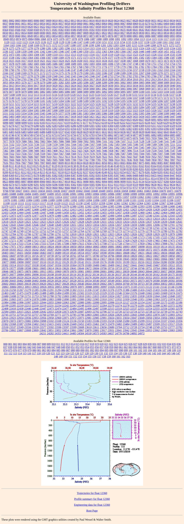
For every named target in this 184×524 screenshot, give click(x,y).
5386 (104, 113)
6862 (110, 135)
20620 (42, 283)
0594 (104, 29)
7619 (92, 156)
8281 (147, 172)
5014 (17, 85)
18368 (141, 249)
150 (65, 356)
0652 (17, 32)
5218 (55, 104)
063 (130, 347)
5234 (147, 104)
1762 (42, 67)
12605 (88, 218)
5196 (129, 101)
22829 (118, 314)
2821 (117, 79)
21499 (65, 293)
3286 (86, 82)
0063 (98, 23)
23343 (171, 321)
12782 (179, 231)
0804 (67, 32)
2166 (5, 73)
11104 (155, 200)
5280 (117, 107)
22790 (80, 314)
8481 (73, 178)
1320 (117, 48)
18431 (20, 252)
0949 (6, 39)
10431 (26, 190)
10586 (65, 194)
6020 (98, 119)
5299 (178, 107)
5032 (123, 85)
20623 (50, 283)
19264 (156, 262)
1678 (11, 63)
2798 (42, 79)
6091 (154, 119)
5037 (154, 85)
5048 (30, 88)
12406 (20, 209)
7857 (160, 159)
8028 (86, 163)
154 (85, 356)
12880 (179, 234)
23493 (141, 324)
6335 (5, 129)
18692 (5, 256)
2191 (135, 73)
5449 (5, 119)
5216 (42, 104)
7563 (48, 153)
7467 (117, 150)
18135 (171, 246)
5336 (30, 113)
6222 (123, 122)
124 (67, 353)
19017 (103, 259)
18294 (58, 249)
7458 (110, 150)
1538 (11, 57)
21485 (35, 293)
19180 (110, 262)
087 (68, 350)
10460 (132, 190)
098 (121, 350)
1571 (73, 57)
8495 (110, 178)
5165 (123, 98)
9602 (147, 184)
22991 (103, 317)
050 (68, 347)
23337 (163, 321)
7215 (17, 147)
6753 (55, 135)
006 (34, 344)
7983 (36, 163)
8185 (73, 169)
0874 (98, 36)
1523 (135, 54)
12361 (116, 203)
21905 (95, 299)
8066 (129, 163)
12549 (5, 218)
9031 (79, 181)
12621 (27, 221)
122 (58, 353)
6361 (104, 129)
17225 (163, 237)
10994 (163, 194)
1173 (60, 45)
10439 (71, 190)
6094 (172, 119)
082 (44, 350)
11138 (79, 203)
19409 (110, 265)
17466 (163, 240)
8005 (48, 163)
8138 (73, 166)
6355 (67, 129)
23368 (12, 324)
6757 (79, 135)
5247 (48, 107)
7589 (129, 153)
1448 (147, 51)
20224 (27, 277)
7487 (123, 150)
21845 (163, 296)
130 (96, 353)
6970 (117, 138)
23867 (80, 330)
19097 (27, 262)
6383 (135, 129)
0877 (117, 36)
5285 (147, 107)
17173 (141, 237)
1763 (48, 67)
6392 (147, 129)
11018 (73, 197)
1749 (141, 63)
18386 (163, 249)
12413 (73, 209)
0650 (5, 32)
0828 (129, 32)
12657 (118, 225)
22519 (118, 308)
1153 (116, 42)
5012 (5, 85)
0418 (17, 26)
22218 (35, 305)
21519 (88, 293)
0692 (55, 32)
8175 (24, 169)
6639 (141, 132)
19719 (118, 268)
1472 (5, 54)
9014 (55, 181)
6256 (178, 122)
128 (87, 353)
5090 (92, 91)
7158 (48, 144)
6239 (172, 122)
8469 (36, 178)
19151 (88, 262)
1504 (36, 54)
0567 (24, 29)
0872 (86, 36)
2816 (86, 79)
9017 (61, 181)
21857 (179, 296)
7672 (30, 159)
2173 (48, 73)
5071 (154, 88)
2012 (42, 70)
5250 (67, 107)
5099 (135, 91)
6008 (61, 119)
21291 (50, 290)
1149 (92, 42)
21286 (42, 290)
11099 (118, 200)
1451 (166, 51)
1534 (166, 54)
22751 (12, 314)
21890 (65, 299)
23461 (95, 324)
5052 (55, 88)
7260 (104, 147)
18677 (179, 252)
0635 (123, 29)
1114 (148, 39)
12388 (126, 206)
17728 (118, 243)
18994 (80, 259)
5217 (48, 104)
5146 (48, 98)
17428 (126, 240)
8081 (147, 163)
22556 (163, 308)
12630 (95, 221)
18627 (133, 252)
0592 (92, 29)
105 (155, 350)
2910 (135, 79)
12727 (95, 228)
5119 (66, 94)
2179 (79, 73)
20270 (73, 277)
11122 (64, 203)
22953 (35, 317)
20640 (80, 283)
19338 (35, 265)
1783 (147, 67)
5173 (172, 98)
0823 (110, 32)
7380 (178, 147)
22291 (141, 305)
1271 (165, 45)
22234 (58, 305)
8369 (11, 175)
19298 (178, 262)
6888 (5, 138)
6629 (86, 132)
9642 (5, 187)
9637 (178, 184)
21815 (95, 296)
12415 (80, 209)
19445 (148, 265)
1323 (135, 48)
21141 (156, 286)
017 (87, 344)
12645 (27, 225)
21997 (27, 302)
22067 (73, 302)
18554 (80, 252)
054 (87, 347)
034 (169, 344)
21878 (35, 299)
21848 (171, 296)
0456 (86, 26)
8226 (73, 172)
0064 (104, 23)
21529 (103, 293)
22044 (42, 302)
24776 (118, 333)
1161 (165, 42)
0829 (135, 32)
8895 (17, 181)
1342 (42, 51)
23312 (148, 321)
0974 (18, 39)
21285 (35, 290)
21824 (110, 296)
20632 (73, 283)
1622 (48, 60)
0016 (92, 20)
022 (111, 344)
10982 (80, 194)
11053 (103, 197)
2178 (73, 73)
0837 (5, 36)
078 (25, 350)
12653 (88, 225)
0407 (5, 26)
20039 (126, 271)
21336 (88, 290)
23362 (5, 324)
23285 (133, 321)
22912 (179, 314)
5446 (166, 116)
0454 (73, 26)
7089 (73, 141)
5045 (11, 88)
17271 (12, 240)
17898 (163, 243)
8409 (141, 175)
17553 (42, 243)
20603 (12, 283)
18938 (65, 259)
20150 (148, 274)
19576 (5, 268)
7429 (92, 150)
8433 (147, 175)
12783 (5, 234)
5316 (92, 110)
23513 (163, 324)
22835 (126, 314)
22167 (148, 302)
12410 (50, 209)
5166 (129, 98)
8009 (61, 163)
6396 (166, 129)
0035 (178, 20)
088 (73, 350)
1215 (134, 45)
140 (144, 353)
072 (174, 347)
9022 (73, 181)
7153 (17, 144)
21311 (80, 290)
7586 (117, 153)
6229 (166, 122)
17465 (156, 240)
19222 (148, 262)
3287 (92, 82)
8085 (160, 163)
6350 (42, 129)
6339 (30, 129)
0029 (141, 20)
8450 (178, 175)
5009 (166, 82)
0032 (160, 20)
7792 (104, 159)
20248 (58, 277)
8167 (172, 166)
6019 (92, 119)
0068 (129, 23)
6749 (30, 135)
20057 (163, 271)
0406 (178, 23)
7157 (42, 144)
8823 (5, 181)
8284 (154, 172)
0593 (98, 29)
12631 (103, 221)
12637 (148, 221)
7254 (86, 147)
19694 (95, 268)
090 (82, 350)
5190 (92, 101)
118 (39, 353)
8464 (24, 178)
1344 (48, 51)
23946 (141, 330)
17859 (141, 243)
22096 (110, 302)
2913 (154, 79)
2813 (67, 79)
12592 (65, 218)
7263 (123, 147)
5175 (5, 101)
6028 (147, 119)
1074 (49, 39)
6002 (48, 119)
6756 (73, 135)
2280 (42, 76)
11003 (28, 197)
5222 (73, 104)
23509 (156, 324)
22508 (103, 308)
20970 (73, 286)
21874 (27, 299)
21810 (80, 296)
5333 (17, 113)
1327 (154, 48)
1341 (36, 51)
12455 (103, 212)
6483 (24, 132)
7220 (36, 147)
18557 (88, 252)
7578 (98, 153)
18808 (118, 256)
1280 (42, 48)
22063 (65, 302)
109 (174, 350)
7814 (117, 159)
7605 (24, 156)
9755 (129, 187)
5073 (166, 88)
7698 (61, 159)
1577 (110, 57)
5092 (104, 91)
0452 (61, 26)
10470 (162, 190)
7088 (67, 141)
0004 (24, 20)
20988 (88, 286)
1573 (86, 57)
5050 (42, 88)
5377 (61, 113)
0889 (166, 36)
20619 (35, 283)
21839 (148, 296)
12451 (73, 212)
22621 (27, 311)
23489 (133, 324)
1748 (135, 63)
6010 (67, 119)
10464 (154, 190)
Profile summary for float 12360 (92, 498)
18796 (110, 256)
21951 (141, 299)
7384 (11, 150)
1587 (172, 57)
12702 (179, 225)
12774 (126, 231)
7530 (147, 150)
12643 (12, 225)
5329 (172, 110)
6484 (30, 132)
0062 (92, 23)
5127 (116, 94)
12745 (179, 228)
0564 (5, 29)
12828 (148, 234)
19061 (141, 259)
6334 (178, 125)
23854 (65, 330)
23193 (103, 321)
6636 (123, 132)
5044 (5, 88)
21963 (156, 299)
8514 (154, 178)
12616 (171, 218)
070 (164, 347)
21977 (179, 299)
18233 (27, 249)
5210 (5, 104)
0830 (141, 32)
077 (20, 350)
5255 (92, 107)
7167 (92, 144)
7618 (86, 156)
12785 (20, 234)
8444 (166, 175)
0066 (117, 23)
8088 (172, 163)
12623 (42, 221)
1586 (166, 57)
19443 (141, 265)
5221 (67, 104)
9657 (42, 187)
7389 (17, 150)
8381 (48, 175)
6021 (104, 119)
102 (140, 350)
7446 (104, 150)
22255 (88, 305)
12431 (179, 209)
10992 (156, 194)
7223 (55, 147)
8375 (30, 175)
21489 (50, 293)
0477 (110, 26)
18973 (73, 259)
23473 (103, 324)
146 (173, 353)
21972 (163, 299)
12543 (171, 215)
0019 (104, 20)
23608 (80, 327)
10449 (102, 190)
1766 (67, 67)
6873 (123, 135)
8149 (116, 166)
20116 (73, 274)
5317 (98, 110)
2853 (123, 79)
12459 (133, 212)
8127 (48, 166)
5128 (122, 94)
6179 (92, 122)
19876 (27, 271)
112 (10, 353)
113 (15, 353)
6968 (110, 138)
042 (29, 347)
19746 (141, 268)
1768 (79, 67)
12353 (94, 203)
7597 (160, 153)
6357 (79, 129)
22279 (133, 305)
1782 (141, 67)
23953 (148, 330)
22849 (141, 314)
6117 (61, 122)
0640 (129, 29)
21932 (118, 299)
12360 (109, 203)
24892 (133, 333)
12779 (156, 231)
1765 (61, 67)
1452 (172, 51)
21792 (58, 296)
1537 (5, 57)
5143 (30, 98)
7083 (42, 141)
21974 (171, 299)
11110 (13, 203)
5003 (129, 82)
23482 (118, 324)
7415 (67, 150)
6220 (116, 122)
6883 (160, 135)
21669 (163, 293)
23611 (95, 327)
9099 (123, 181)
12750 (27, 231)
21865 (12, 299)
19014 (95, 259)
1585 (160, 57)
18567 (95, 252)
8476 (55, 178)
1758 (17, 67)
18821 (141, 256)
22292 (148, 305)
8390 (79, 175)
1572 (79, 57)
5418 (73, 116)
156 (94, 356)
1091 (117, 39)
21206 (178, 286)
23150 (80, 321)
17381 (88, 240)
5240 (5, 107)
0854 (55, 36)
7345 (141, 147)
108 (169, 350)
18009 (27, 246)
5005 (141, 82)
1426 (135, 51)
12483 (80, 215)
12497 (133, 215)
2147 (73, 70)
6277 (17, 125)
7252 (73, 147)
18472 (50, 252)
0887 (154, 36)
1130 (67, 42)
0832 (154, 32)
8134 (67, 166)
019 (97, 344)
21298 (65, 290)
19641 (73, 268)
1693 (92, 63)
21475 (20, 293)
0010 (55, 20)
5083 (48, 91)
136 (125, 353)
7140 (160, 141)
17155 (126, 237)
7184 (123, 144)
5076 (5, 91)
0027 (129, 20)
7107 (123, 141)
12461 (148, 212)
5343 (36, 113)
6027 (141, 119)
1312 (73, 48)
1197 (79, 45)
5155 (61, 98)
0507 (141, 26)
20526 (58, 280)
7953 (11, 163)
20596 (179, 280)
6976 (135, 138)
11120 (57, 203)
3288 (98, 82)
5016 (30, 85)
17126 (103, 237)
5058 (86, 88)
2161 (154, 70)
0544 (172, 26)
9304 (86, 184)
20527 (65, 280)
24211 (43, 333)
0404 (166, 23)
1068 (43, 39)
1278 (30, 48)
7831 (123, 159)
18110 (156, 246)
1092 (123, 39)
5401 (178, 113)
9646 (17, 187)
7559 (42, 153)
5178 (24, 101)
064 (135, 347)
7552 (11, 153)
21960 (148, 299)
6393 (154, 129)
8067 (135, 163)
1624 (61, 60)
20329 (118, 277)
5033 (129, 85)
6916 (36, 138)
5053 (61, 88)
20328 (110, 277)
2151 (98, 70)
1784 (154, 67)
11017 (66, 197)
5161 (98, 98)
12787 (35, 234)
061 (121, 347)
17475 (171, 240)
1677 (5, 63)
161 (118, 356)
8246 (98, 172)
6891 (17, 138)
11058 (133, 197)
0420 (30, 26)
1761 (36, 67)
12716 (50, 228)
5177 (17, 101)
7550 (5, 153)
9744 (98, 187)
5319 (110, 110)
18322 (103, 249)
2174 (55, 73)
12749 (20, 231)
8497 (117, 178)
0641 (135, 29)
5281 (123, 107)
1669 (141, 60)
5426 (123, 116)
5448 (178, 116)
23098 (42, 321)
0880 (129, 36)
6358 (86, 129)
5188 (79, 101)
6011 (73, 119)
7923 (178, 159)
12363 (132, 203)
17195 (156, 237)
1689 (73, 63)
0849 (30, 36)
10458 (124, 190)
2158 (141, 70)
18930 (58, 259)
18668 (171, 252)
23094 (35, 321)
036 (179, 344)
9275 (17, 184)
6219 (110, 122)
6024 (123, 119)
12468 (171, 212)
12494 (118, 215)
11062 (140, 197)
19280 (163, 262)
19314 (12, 265)
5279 (110, 107)
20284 (95, 277)
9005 (48, 181)
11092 (73, 200)
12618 (5, 221)
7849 (147, 159)
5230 (123, 104)
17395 (103, 240)
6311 (153, 125)
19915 (42, 271)
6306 (123, 125)
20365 (171, 277)
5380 (73, 113)
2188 (117, 73)
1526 (154, 54)
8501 (135, 178)
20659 (95, 283)
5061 (98, 88)
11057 (125, 197)
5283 (135, 107)
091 (87, 350)
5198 (141, 101)
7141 (166, 141)
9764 (172, 187)
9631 (160, 184)
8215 (42, 172)
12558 (35, 218)
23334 (156, 321)
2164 (172, 70)
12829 (156, 234)
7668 (17, 159)
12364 (139, 203)
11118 (50, 203)
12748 (12, 231)
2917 (178, 79)
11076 (6, 200)
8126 (42, 166)
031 (155, 344)
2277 (24, 76)
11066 (163, 197)
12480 (58, 215)
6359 (92, 129)
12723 (73, 228)
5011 (178, 82)
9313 (117, 184)
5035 (141, 85)
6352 (48, 129)
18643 (148, 252)
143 (159, 353)
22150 (133, 302)
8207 (172, 169)
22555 (156, 308)
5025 (79, 85)
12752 (42, 231)
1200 (97, 45)
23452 (80, 324)
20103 (43, 274)
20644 (88, 283)
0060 (79, 23)
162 (123, 356)
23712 (126, 327)
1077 (68, 39)
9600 (141, 184)
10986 (110, 194)
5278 (104, 107)
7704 (79, 159)
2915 (166, 79)
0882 (141, 36)
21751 (27, 296)
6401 (5, 132)
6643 (166, 132)
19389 (88, 265)
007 (39, 344)
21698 (12, 296)
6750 (36, 135)
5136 (166, 94)
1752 (160, 63)
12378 (58, 206)
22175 (163, 302)
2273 (178, 73)
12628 (80, 221)
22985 (95, 317)
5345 (42, 113)
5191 (98, 101)
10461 (139, 190)
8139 (79, 166)
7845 (141, 159)
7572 (79, 153)
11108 (6, 203)
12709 (20, 228)
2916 (172, 79)
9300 (61, 184)
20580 (156, 280)
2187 (110, 73)
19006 (88, 259)
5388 (110, 113)
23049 (141, 317)
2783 (135, 76)
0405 (172, 23)
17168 (133, 237)
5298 (172, 107)
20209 (12, 277)
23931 (110, 330)
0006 (36, 20)
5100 (141, 91)
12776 (141, 231)
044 (39, 347)
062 (126, 347)
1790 (11, 70)
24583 (103, 333)
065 (140, 347)
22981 (88, 317)
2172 (42, 73)
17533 (20, 243)
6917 (42, 138)
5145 (42, 98)
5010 (172, 82)
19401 (103, 265)
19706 (103, 268)
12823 (110, 234)
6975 (129, 138)
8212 (24, 172)
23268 (118, 321)
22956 (42, 317)
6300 (86, 125)
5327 (160, 110)
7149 (172, 141)
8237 (86, 172)
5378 (67, 113)
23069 (179, 317)
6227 (153, 122)
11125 (72, 203)
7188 (147, 144)
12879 (171, 234)
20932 (50, 286)
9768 (12, 190)
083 (49, 350)
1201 (103, 45)
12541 (156, 215)
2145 (61, 70)
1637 (117, 60)
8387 (73, 175)
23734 (141, 327)
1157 (140, 42)
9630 (154, 184)
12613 (148, 218)
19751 (148, 268)
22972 (73, 317)
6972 (123, 138)
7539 (154, 150)
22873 (163, 314)
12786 (27, 234)
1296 (67, 48)
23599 (73, 327)
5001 (117, 82)
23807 (20, 330)
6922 (73, 138)
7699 (67, 159)
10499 (50, 194)
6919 (55, 138)
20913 (28, 286)
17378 (80, 240)
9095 (110, 181)
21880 (42, 299)
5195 (123, 101)
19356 (58, 265)
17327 (42, 240)
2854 (129, 79)
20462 (20, 280)
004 (25, 344)
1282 (55, 48)
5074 (172, 88)
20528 (73, 280)
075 (10, 350)
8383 (61, 175)
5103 (160, 91)
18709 (20, 256)
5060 (92, 88)
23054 (156, 317)
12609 (118, 218)
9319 (135, 184)
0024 (117, 20)
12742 (163, 228)
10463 (147, 190)
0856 (67, 36)
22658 (58, 311)
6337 (17, 129)
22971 (65, 317)
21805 (73, 296)
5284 (141, 107)
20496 (42, 280)
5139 (5, 98)
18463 (42, 252)
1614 (5, 60)
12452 (80, 212)
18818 (126, 256)
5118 (60, 94)
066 (145, 347)
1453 (178, 51)
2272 (172, 73)
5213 (24, 104)
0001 (5, 20)
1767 (73, 67)
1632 (92, 60)
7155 (30, 144)
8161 (135, 166)
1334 (172, 48)
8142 (85, 166)
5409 (17, 116)
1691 (79, 63)
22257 (95, 305)
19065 (156, 259)
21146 (171, 286)
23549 (20, 327)
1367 (129, 51)
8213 (30, 172)
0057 (61, 23)
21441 (171, 290)
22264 (103, 305)
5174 (178, 98)
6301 (92, 125)
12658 (126, 225)
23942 (126, 330)
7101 (104, 141)
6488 (48, 132)
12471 (179, 212)
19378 (80, 265)
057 (102, 347)
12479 (50, 215)
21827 (118, 296)
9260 (166, 181)
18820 (133, 256)
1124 (31, 42)
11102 (140, 200)
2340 (55, 76)
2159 (147, 70)
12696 (156, 225)
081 (39, 350)
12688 (141, 225)
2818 (98, 79)
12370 (5, 206)
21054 (118, 286)
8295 (160, 172)
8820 (178, 178)
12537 (141, 215)
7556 (24, 153)
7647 (135, 156)
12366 (154, 203)
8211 (17, 172)
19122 (58, 262)
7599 (172, 153)
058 (106, 347)
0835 (172, 32)
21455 (179, 290)
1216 (141, 45)
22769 (50, 314)
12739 (148, 228)
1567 (48, 57)
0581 (55, 29)
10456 (117, 190)
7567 (61, 153)
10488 (12, 194)
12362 (124, 203)
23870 (88, 330)
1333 (166, 48)
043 (34, 347)
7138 (147, 141)
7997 (42, 163)
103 (145, 350)
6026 (135, 119)
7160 (61, 144)
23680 (110, 327)
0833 (160, 32)
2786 (154, 76)
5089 (86, 91)
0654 (24, 32)
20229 (35, 277)
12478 (42, 215)
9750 (110, 187)
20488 (27, 280)
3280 (48, 82)
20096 (35, 274)
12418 (103, 209)
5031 (117, 85)
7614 (73, 156)
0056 (55, 23)
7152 (11, 144)
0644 (154, 29)
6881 (147, 135)
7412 (61, 150)
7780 (92, 159)
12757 (65, 231)
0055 (48, 23)
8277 (135, 172)
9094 (104, 181)
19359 (65, 265)
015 (77, 344)
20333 (126, 277)
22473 (50, 308)
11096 (96, 200)
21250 (12, 290)
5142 (24, 98)
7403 (42, 150)
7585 (110, 153)
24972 (141, 333)
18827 (156, 256)
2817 (92, 79)
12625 (58, 221)
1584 (154, 57)
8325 (172, 172)
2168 (17, 73)
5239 (178, 104)
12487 (103, 215)
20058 (171, 271)
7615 (79, 156)
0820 (92, 32)
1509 (48, 54)
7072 (172, 138)
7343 (135, 147)
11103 (148, 200)
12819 (80, 234)
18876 (27, 259)
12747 (5, 231)
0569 (36, 29)
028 (140, 344)
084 (53, 350)
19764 (156, 268)
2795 (24, 79)
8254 (123, 172)
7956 (17, 163)
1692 (86, 63)
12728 (103, 228)
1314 (86, 48)
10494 (27, 194)
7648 (141, 156)
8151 (123, 166)
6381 (123, 129)
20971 (81, 286)
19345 (42, 265)
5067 (135, 88)
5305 (36, 110)
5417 (67, 116)
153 (80, 356)
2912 (147, 79)
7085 (55, 141)
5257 (98, 107)
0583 (67, 29)
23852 (58, 330)
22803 (88, 314)
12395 (148, 206)
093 (97, 350)
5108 (12, 94)
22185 (171, 302)
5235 (154, 104)
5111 (24, 94)
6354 (61, 129)
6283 (55, 125)
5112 (30, 94)
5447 (172, 116)
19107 (35, 262)
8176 (30, 169)
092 (92, 350)
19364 (73, 265)
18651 (156, 252)
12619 (12, 221)
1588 (178, 57)
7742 (86, 159)
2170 (30, 73)
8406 (129, 175)
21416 (141, 290)
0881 (135, 36)
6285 (67, 125)
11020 (88, 197)
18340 (118, 249)
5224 (86, 104)
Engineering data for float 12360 (92, 504)
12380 (73, 206)
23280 (126, 321)
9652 (30, 187)
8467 (30, 178)
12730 (118, 228)
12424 (141, 209)
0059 (73, 23)
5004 (135, 82)
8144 (98, 166)
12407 (27, 209)
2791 (5, 79)
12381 (80, 206)
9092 (98, 181)
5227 (104, 104)
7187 (141, 144)
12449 (58, 212)
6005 (55, 119)
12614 (156, 218)
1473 (11, 54)
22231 (50, 305)
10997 (6, 197)
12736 (141, 228)
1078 (74, 39)
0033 (166, 20)
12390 (133, 206)
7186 (135, 144)
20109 (58, 274)
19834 (171, 268)
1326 (147, 48)
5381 (79, 113)
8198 (123, 169)
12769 (103, 231)
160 (114, 356)
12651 (73, 225)
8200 (135, 169)
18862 (12, 259)
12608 (110, 218)
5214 (30, 104)
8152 (129, 166)
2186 (104, 73)
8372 (17, 175)
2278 (30, 76)
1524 (141, 54)
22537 (133, 308)
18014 (43, 246)
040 (20, 347)
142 (154, 353)
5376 (55, 113)
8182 (55, 169)
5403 (11, 116)
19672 (88, 268)
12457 (118, 212)
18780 (95, 256)
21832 (126, 296)
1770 (92, 67)
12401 (179, 206)
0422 (42, 26)
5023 (67, 85)
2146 (67, 70)
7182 (110, 144)
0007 (42, 20)
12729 (110, 228)
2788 (166, 76)
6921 (67, 138)
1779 (123, 67)
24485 (72, 333)
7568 (67, 153)
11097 (103, 200)
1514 (79, 54)
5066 (129, 88)
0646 (166, 29)
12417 (95, 209)
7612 (61, 156)
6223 (129, 122)
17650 (88, 243)
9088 (86, 181)
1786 (166, 67)
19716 (110, 268)
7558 (36, 153)
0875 (104, 36)
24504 (80, 333)
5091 (98, 91)
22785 (73, 314)
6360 (98, 129)
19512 (171, 265)
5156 (67, 98)
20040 (133, 271)
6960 (92, 138)
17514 (12, 243)
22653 (50, 311)
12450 (65, 212)
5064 (117, 88)
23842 (42, 330)
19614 (50, 268)
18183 (12, 249)
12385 (110, 206)
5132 (141, 94)
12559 (42, 218)
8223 (67, 172)
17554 (50, 243)
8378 (36, 175)
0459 (104, 26)
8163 (147, 166)
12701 (171, 225)
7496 (129, 150)
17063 (80, 237)
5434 (141, 116)
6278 (24, 125)
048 (58, 347)
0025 (123, 20)
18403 (5, 252)
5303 (24, 110)
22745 (5, 314)
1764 (55, 67)
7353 (160, 147)
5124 (97, 94)
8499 (129, 178)
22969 (58, 317)
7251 (67, 147)
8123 (30, 166)
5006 (147, 82)
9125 (135, 181)
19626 (65, 268)
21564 (126, 293)
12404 (12, 209)
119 (43, 353)
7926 (5, 163)
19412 (118, 265)
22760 (42, 314)
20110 (65, 274)
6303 (104, 125)
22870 (156, 314)
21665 (156, 293)
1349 (79, 51)
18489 (58, 252)
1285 (61, 48)
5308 (55, 110)
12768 (95, 231)
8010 (67, 163)
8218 (61, 172)
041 (25, 347)
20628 (65, 283)
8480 (67, 178)
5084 (55, 91)
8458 (11, 178)
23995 (179, 330)
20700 (126, 283)
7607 (36, 156)
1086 (86, 39)
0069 (135, 23)
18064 (88, 246)
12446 (35, 212)
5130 (128, 94)
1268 (153, 45)
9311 (104, 184)
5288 (160, 107)
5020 (55, 85)
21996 (20, 302)
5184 (61, 101)
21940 (133, 299)
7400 (36, 150)
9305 (92, 184)
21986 (12, 302)
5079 (24, 91)
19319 (20, 265)
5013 (11, 85)
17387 (95, 240)
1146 (73, 42)
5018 (42, 85)
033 (164, 344)
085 (58, 350)
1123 (25, 42)
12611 (133, 218)
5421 (92, 116)
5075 (178, 88)
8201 (141, 169)
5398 (160, 113)
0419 (24, 26)
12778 (148, 231)
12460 (141, 212)
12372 (20, 206)
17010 (73, 237)
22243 (73, 305)
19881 (35, 271)
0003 (17, 20)
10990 (141, 194)
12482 (73, 215)
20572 (133, 280)
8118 (17, 166)
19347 (50, 265)
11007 (36, 197)
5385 (98, 113)
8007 (55, 163)
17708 (103, 243)
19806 (163, 268)
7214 (11, 147)
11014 (58, 197)
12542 (163, 215)
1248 (147, 45)
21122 (148, 286)
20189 (5, 277)
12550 (12, 218)
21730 (20, 296)
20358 (163, 277)
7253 (79, 147)
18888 (35, 259)
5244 (30, 107)
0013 (73, 20)
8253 (117, 172)
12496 (126, 215)
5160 (92, 98)
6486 (42, 132)
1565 (36, 57)
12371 (12, 206)
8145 (104, 166)
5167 (135, 98)
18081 (111, 246)
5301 (11, 110)
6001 (42, 119)
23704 (118, 327)
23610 (88, 327)
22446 (35, 308)
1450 (160, 51)
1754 (172, 63)
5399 (166, 113)
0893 (172, 36)
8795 (166, 178)
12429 (163, 209)
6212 (98, 122)
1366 (123, 51)
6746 (11, 135)
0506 (135, 26)
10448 (94, 190)
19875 (20, 271)
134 (115, 353)
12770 (110, 231)
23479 (110, 324)
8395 (110, 175)
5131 (135, 94)
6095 (178, 119)
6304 (110, 125)
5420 (86, 116)
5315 (86, 110)
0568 (30, 29)
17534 (27, 243)
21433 (156, 290)
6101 (30, 122)
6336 (11, 129)
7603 (11, 156)
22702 (95, 311)
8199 (129, 169)
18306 (73, 249)
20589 (163, 280)
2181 (92, 73)
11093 (81, 200)
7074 (178, 138)
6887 (178, 135)
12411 (58, 209)
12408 (35, 209)
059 (111, 347)
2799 (48, 79)
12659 (133, 225)
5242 (17, 107)
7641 (123, 156)
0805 (73, 32)
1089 (105, 39)
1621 (42, 60)
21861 (5, 299)
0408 (11, 26)
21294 (58, 290)
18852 (179, 256)
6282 (48, 125)
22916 (5, 317)
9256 (154, 181)
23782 (179, 327)
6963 (98, 138)
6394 (160, 129)
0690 (42, 32)
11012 (51, 197)
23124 (65, 321)
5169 (147, 98)
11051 (96, 197)
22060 (58, 302)
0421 (36, 26)
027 (135, 344)
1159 (152, 42)
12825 (126, 234)
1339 (24, 51)
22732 (156, 311)
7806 (110, 159)
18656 (163, 252)
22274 (118, 305)
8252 (110, 172)
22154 (141, 302)
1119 (178, 39)
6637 (129, 132)
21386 (126, 290)
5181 (42, 101)
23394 (27, 324)
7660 (166, 156)
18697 (12, 256)
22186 (179, 302)
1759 (24, 67)
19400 (95, 265)
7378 (172, 147)
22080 (80, 302)
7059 (154, 138)
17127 (110, 237)
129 (91, 353)
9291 (36, 184)
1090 (111, 39)
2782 (129, 76)
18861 (5, 259)
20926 (43, 286)
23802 (12, 330)
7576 (92, 153)
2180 (86, 73)
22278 (126, 305)
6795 (104, 135)
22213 (27, 305)
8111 (11, 166)
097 (116, 350)
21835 (133, 296)
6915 (30, 138)
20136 (110, 274)
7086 (61, 141)
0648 (172, 29)
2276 (17, 76)
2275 (11, 76)
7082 (36, 141)
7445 (98, 150)
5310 (67, 110)
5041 (178, 85)
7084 (49, 141)
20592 (171, 280)
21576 (133, 293)
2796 (30, 79)
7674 (36, 159)
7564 (55, 153)
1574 (92, 57)
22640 (35, 311)
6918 (48, 138)
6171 (79, 122)
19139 (73, 262)
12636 (141, 221)
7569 (73, 153)
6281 (42, 125)
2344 (79, 76)
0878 (123, 36)
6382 (129, 129)
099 (126, 350)
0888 (160, 36)
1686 (55, 63)
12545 (179, 215)
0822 (104, 32)
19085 (12, 262)
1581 (135, 57)
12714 (42, 228)
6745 (5, 135)
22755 (27, 314)
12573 (50, 218)
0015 (86, 20)
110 (179, 350)
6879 (141, 135)
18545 (73, 252)
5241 (11, 107)
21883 (50, 299)
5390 (123, 113)
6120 (73, 122)
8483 (86, 178)
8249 (104, 172)
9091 (92, 181)
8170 (178, 166)
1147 (79, 42)
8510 (141, 178)
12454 (95, 212)
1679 (17, 63)
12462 (156, 212)
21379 (118, 290)
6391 (141, 129)
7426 (86, 150)
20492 (35, 280)
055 (92, 347)
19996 (95, 271)
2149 (86, 70)
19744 (133, 268)
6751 (42, 135)
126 (77, 353)
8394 (104, 175)
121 (53, 353)
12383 (95, 206)
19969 (58, 271)
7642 (129, 156)
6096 (5, 122)
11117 (42, 203)
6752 (48, 135)
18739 (50, 256)
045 (44, 347)
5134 (153, 94)
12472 (5, 215)
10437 (64, 190)
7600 (178, 153)
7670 (24, 159)
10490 (20, 194)
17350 (73, 240)
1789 (5, 70)
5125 (104, 94)
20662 (103, 283)
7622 (104, 156)
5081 (36, 91)
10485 (5, 194)
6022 (110, 119)
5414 (48, 116)
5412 (36, 116)
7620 (98, 156)
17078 (95, 237)
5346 (48, 113)
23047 (133, 317)
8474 (48, 178)
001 (10, 344)
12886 (42, 237)
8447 (172, 175)
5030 (110, 85)
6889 (11, 138)
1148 (86, 42)
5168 (141, 98)
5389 (117, 113)
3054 (11, 82)
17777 (133, 243)
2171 (36, 73)
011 (58, 344)
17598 (65, 243)
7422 (73, 150)
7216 (24, 147)
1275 (11, 48)
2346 (92, 76)
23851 (50, 330)
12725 (88, 228)
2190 (129, 73)
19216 (141, 262)
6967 (104, 138)
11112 (28, 203)
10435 (49, 190)
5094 (117, 91)
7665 (5, 159)
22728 (148, 311)
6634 (117, 132)
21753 (35, 296)
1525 (147, 54)
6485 (36, 132)
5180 (36, 101)
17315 (35, 240)
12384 (103, 206)
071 (169, 347)
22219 (42, 305)
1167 (24, 45)
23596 (58, 327)
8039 (92, 163)
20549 (110, 280)
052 (77, 347)
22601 (12, 311)
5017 (36, 85)
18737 (42, 256)
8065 (123, 163)
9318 (129, 184)
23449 (73, 324)
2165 (178, 70)
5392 (135, 113)
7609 (42, 156)
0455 (79, 26)
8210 (11, 172)
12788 (42, 234)
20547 (103, 280)
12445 (27, 212)
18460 (35, 252)
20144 (133, 274)
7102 (110, 141)
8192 (92, 169)
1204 (122, 45)
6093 (166, 119)
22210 (20, 305)
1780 (129, 67)
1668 (135, 60)
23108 (58, 321)
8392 (92, 175)
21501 (73, 293)
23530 (5, 327)
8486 (98, 178)
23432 (58, 324)
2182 (98, 73)
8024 (79, 163)
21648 (141, 293)
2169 (24, 73)
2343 (73, 76)
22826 (110, 314)
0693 (61, 32)
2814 (73, 79)
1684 (42, 63)
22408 (5, 308)
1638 (123, 60)
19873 (12, 271)
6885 (172, 135)
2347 (98, 76)
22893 (171, 314)
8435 (154, 175)
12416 (88, 209)
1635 (110, 60)
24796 (125, 333)
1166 (18, 45)
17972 (20, 246)
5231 (129, 104)
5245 (36, 107)
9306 (98, 184)
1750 (147, 63)
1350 (86, 51)
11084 (29, 200)
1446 (141, 51)
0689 (36, 32)
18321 (95, 249)
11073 (170, 197)
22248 (80, 305)
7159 (55, 144)
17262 (171, 237)
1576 (104, 57)
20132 (88, 274)
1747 (129, 63)
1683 (36, 63)
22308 (156, 305)
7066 (160, 138)
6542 (67, 132)
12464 (163, 212)
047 (53, 347)
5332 (11, 113)
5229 (117, 104)
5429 (129, 116)
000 (5, 344)
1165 (12, 45)
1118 (172, 39)
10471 (170, 190)
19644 (80, 268)
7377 (166, 147)
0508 (147, 26)
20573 (141, 280)
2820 (110, 79)
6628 (79, 132)
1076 (61, 39)
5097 (129, 91)
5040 (172, 85)
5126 (110, 94)
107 (164, 350)
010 (53, 344)
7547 (172, 150)
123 (63, 353)
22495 (80, 308)
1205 (128, 45)
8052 (110, 163)
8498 (123, 178)
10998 (13, 197)
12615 (163, 218)
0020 (110, 20)
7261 (110, 147)
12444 (20, 212)
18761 (73, 256)
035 (174, 344)
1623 (55, 60)
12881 (5, 237)
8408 (135, 175)
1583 (147, 57)
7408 (55, 150)
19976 (73, 271)
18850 (171, 256)
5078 (17, 91)
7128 (141, 141)
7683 (48, 159)
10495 (35, 194)
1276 (17, 48)
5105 (172, 91)
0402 (160, 23)
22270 (110, 305)
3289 (104, 82)
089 (77, 350)
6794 (98, 135)
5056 (73, 88)
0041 (17, 23)
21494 (58, 293)
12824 (118, 234)
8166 (166, 166)
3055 (17, 82)
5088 (79, 91)
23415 (50, 324)
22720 (118, 311)
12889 (58, 237)
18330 (110, 249)
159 (109, 356)
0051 (24, 23)
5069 (147, 88)
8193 (98, 169)
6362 (110, 129)
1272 (172, 45)
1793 (24, 70)
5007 (154, 82)
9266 (5, 184)
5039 (166, 85)
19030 (118, 259)
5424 (110, 116)
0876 (110, 36)
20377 (179, 277)
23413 (42, 324)
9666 (67, 187)
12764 (80, 231)
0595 (110, 29)
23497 (148, 324)
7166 (86, 144)
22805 (95, 314)
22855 (148, 314)
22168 (156, 302)
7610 (48, 156)
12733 (126, 228)
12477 (35, 215)
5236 (160, 104)
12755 (58, 231)
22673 (65, 311)
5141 (17, 98)
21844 (156, 296)
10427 (18, 190)
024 (121, 344)
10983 (88, 194)
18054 (80, 246)
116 (29, 353)
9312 (110, 184)
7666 (11, 159)
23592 (50, 327)
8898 (30, 181)
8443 (160, 175)
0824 (117, 32)
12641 (179, 221)
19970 (65, 271)
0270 (147, 23)
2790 (178, 76)
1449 (154, 51)
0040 (11, 23)
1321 (123, 48)
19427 (126, 265)
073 (179, 347)
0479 (123, 26)
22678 (73, 311)
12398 (163, 206)
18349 (126, 249)
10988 (126, 194)
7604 (17, 156)
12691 (148, 225)
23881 (95, 330)
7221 (42, 147)
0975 (24, 39)
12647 (42, 225)
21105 (134, 286)
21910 (103, 299)
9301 (67, 184)
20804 (156, 283)
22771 (58, 314)
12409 (42, 209)
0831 (147, 32)
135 (120, 353)
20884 (12, 286)
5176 (11, 101)
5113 (36, 94)
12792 (65, 234)
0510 (160, 26)
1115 (154, 39)
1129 (61, 42)
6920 (61, 138)
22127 (126, 302)
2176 (67, 73)
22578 (179, 308)
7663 (178, 156)
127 (82, 353)
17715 (110, 243)
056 (97, 347)
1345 (55, 51)
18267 (42, 249)
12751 (35, 231)
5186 (67, 101)
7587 (123, 153)
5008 (160, 82)
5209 (178, 101)
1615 (11, 60)
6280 (36, 125)
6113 (48, 122)
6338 (24, 129)
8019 (73, 163)
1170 (42, 45)
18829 (163, 256)
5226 (98, 104)
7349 (147, 147)
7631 (110, 156)
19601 (35, 268)
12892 (65, 237)
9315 (123, 184)
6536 (55, 132)
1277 (24, 48)
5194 (117, 101)
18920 (50, 259)
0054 (42, 23)
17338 (58, 240)
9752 (117, 187)
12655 (103, 225)
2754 (117, 76)
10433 (33, 190)
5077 (11, 91)
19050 (133, 259)
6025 (129, 119)
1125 (37, 42)
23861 (73, 330)
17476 (179, 240)
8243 (92, 172)
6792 (86, 135)
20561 (118, 280)
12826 (133, 234)
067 (150, 347)
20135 (103, 274)
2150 (92, 70)
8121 (23, 166)
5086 (67, 91)
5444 (154, 116)
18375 (156, 249)
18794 (103, 256)
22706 (103, 311)
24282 (50, 333)
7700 (73, 159)
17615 (80, 243)
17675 (95, 243)
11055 (118, 197)
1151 (104, 42)
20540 (95, 280)
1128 (55, 42)
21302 (73, 290)
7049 (141, 138)
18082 (118, 246)
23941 (118, 330)
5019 (48, 85)
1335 (178, 48)
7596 (154, 153)
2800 (55, 79)
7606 (30, 156)
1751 (154, 63)
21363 (103, 290)
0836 (178, 32)
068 (155, 347)
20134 (95, 274)
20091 (27, 274)
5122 (85, 94)
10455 (109, 190)
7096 (98, 141)
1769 (86, 67)
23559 (35, 327)
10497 (42, 194)
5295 (166, 107)
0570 (42, 29)
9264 (172, 181)
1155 (128, 42)
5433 (135, 116)
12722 (65, 228)
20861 (5, 286)
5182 (48, 101)
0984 (31, 39)
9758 (141, 187)
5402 (5, 116)
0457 (92, 26)
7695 (55, 159)
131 (101, 353)
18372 (148, 249)
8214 (36, 172)
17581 (58, 243)
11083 (21, 200)
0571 (48, 29)
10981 (73, 194)
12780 (163, 231)
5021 (61, 85)
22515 (110, 308)
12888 (50, 237)
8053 (117, 163)
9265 (178, 181)
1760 (30, 67)
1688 (67, 63)
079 (29, 350)
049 (63, 347)
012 (63, 344)
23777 (171, 327)
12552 (27, 218)
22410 (12, 308)
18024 (50, 246)
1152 (110, 42)
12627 (73, 221)
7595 (147, 153)
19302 (5, 265)
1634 (104, 60)
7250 (61, 147)
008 (44, 344)
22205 (12, 305)
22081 (88, 302)
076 (15, 350)
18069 (103, 246)
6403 (11, 132)
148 (56, 356)
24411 (65, 333)
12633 (118, 221)
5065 (123, 88)
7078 (11, 141)
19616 (58, 268)
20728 (148, 283)
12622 (35, 221)
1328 (160, 48)
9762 (160, 187)
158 (104, 356)
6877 (135, 135)
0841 (24, 36)
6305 (117, 125)
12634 (126, 221)
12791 (58, 234)
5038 (160, 85)
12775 (133, 231)
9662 (61, 187)
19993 (88, 271)
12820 (88, 234)
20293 (103, 277)
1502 (24, 54)
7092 (86, 141)
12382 (88, 206)
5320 (117, 110)
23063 (171, 317)
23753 (163, 327)
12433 (5, 212)
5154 (55, 98)
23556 (27, 327)
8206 (166, 169)
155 (90, 356)
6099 (24, 122)
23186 (95, 321)
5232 (135, 104)
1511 (61, 54)
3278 (36, 82)
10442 (79, 190)
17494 (5, 243)
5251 (73, 107)
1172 (54, 45)
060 (116, 347)
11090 (58, 200)
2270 (160, 73)
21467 (12, 293)
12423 (133, 209)
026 (130, 344)
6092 (160, 119)
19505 (163, 265)
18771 (88, 256)
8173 (11, 169)
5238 (172, 104)
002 (15, 344)
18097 (133, 246)
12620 (20, 221)
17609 (73, 243)
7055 (147, 138)
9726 (86, 187)
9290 (30, 184)
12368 (169, 203)
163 (128, 356)
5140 (11, 98)
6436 (17, 132)
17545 (35, 243)
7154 (24, 144)
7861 (166, 159)
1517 (98, 54)
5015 (24, 85)
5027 (92, 85)
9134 (141, 181)
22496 (88, 308)
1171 (48, 45)
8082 (154, 163)
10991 (148, 194)
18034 (65, 246)
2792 (11, 79)
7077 (5, 141)
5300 (5, 110)
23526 (179, 324)
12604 (80, 218)
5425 (117, 116)
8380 (42, 175)
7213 (5, 147)
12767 (88, 231)
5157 (73, 98)
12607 (103, 218)
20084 (20, 274)
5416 (61, 116)
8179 (42, 169)
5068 (141, 88)
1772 (98, 67)
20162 (156, 274)
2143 (48, 70)
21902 (88, 299)
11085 (36, 200)
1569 (61, 57)
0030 (147, 20)
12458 (126, 212)
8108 (5, 166)
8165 (160, 166)
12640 (171, 221)
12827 (141, 234)
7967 (24, 163)
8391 (86, 175)
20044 (148, 271)
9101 (129, 181)
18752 (58, 256)
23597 (65, 327)
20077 (12, 274)
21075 (126, 286)
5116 (54, 94)
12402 (5, 209)
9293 (42, 184)
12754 (50, 231)
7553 (17, 153)
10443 (86, 190)
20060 (179, 271)
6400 (178, 129)
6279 (30, 125)
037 (5, 347)
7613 (67, 156)
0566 (17, 29)
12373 (27, 206)
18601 (118, 252)
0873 (92, 36)
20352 (148, 277)
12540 (148, 215)
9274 (11, 184)
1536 (178, 54)
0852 (42, 36)
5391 (129, 113)
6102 (36, 122)
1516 (92, 54)
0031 (154, 20)
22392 (179, 305)
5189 (86, 101)
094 (102, 350)
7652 (154, 156)
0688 (30, 32)
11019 (81, 197)
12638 (156, 221)
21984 (5, 302)
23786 (5, 330)
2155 (123, 70)
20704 (133, 283)
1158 (146, 42)
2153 (110, 70)
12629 (88, 221)
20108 (50, 274)
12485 (95, 215)
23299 (141, 321)
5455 (36, 119)
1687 (61, 63)
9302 (73, 184)
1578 (117, 57)
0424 (55, 26)
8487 (104, 178)
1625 (67, 60)
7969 (30, 163)
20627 (58, 283)
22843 (133, 314)
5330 (178, 110)
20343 (141, 277)
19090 (20, 262)
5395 (141, 113)
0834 (166, 32)
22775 (65, 314)
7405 (48, 150)
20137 (118, 274)
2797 (36, 79)
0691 (48, 32)
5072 (160, 88)
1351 (92, 51)
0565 (11, 29)
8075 (141, 163)
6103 (42, 122)
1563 (24, 57)
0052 (30, 23)
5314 (79, 110)
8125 (36, 166)
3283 (67, 82)
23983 (171, 330)
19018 (110, 259)
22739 (163, 311)
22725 (141, 311)
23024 (110, 317)
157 (99, 356)
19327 (27, 265)
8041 (98, 163)
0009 (48, 20)
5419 (79, 116)
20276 (88, 277)
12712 (35, 228)
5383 (86, 113)
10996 (179, 194)
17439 (148, 240)
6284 (61, 125)
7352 (154, 147)
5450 (11, 119)
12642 (5, 225)
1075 (55, 39)
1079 (80, 39)
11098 (111, 200)
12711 (27, 228)
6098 (18, 122)
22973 (80, 317)
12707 (5, 228)
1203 (116, 45)
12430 (171, 209)
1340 (30, 51)
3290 (110, 82)
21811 (88, 296)
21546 (118, 293)
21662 (148, 293)
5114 (42, 94)
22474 (58, 308)
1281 (48, 48)
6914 (24, 138)
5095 (123, 91)
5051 (48, 88)
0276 (154, 23)
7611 (54, 156)
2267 (141, 73)
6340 (36, 129)
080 (34, 350)
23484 (126, 324)
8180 (48, 169)
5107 (6, 94)
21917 (110, 299)
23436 (65, 324)
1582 (141, 57)
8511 (147, 178)
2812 (61, 79)
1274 (5, 48)
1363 (104, 51)
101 (135, 350)
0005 (30, 20)
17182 (148, 237)
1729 (117, 63)
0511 (166, 26)
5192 (104, 101)
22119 (118, 302)
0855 (61, 36)
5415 (55, 116)
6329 (172, 125)
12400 (171, 206)
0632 (117, 29)
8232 (79, 172)
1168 (30, 45)
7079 (18, 141)
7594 (141, 153)
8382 (55, 175)
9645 (11, 187)
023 (116, 344)
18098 (141, 246)
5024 (73, 85)
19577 (12, 268)
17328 (50, 240)
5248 (55, 107)
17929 (179, 243)
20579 (148, 280)
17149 (118, 237)
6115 (55, 122)
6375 (117, 129)
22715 (110, 311)
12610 (126, 218)
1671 (154, 60)
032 (159, 344)
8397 (117, 175)
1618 (30, 60)
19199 (126, 262)
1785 (160, 67)
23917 (103, 330)
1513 (73, 54)
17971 (12, 246)
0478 (117, 26)
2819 (104, 79)
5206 (160, 101)
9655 (36, 187)
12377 (50, 206)
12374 (35, 206)
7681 (42, 159)
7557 (30, 153)
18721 (27, 256)
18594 (110, 252)
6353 (55, 129)
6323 (160, 125)
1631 (86, 60)
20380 (5, 280)
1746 (123, 63)
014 (73, 344)
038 (10, 347)
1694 (98, 63)
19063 (148, 259)
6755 (67, 135)
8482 (79, 178)
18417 (12, 252)
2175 (61, 73)
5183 (55, 101)
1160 (159, 42)
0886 (147, 36)
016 (82, 344)
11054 (110, 197)
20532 (80, 280)
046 (49, 347)
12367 (162, 203)
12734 (133, 228)
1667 (129, 60)
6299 (79, 125)
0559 (178, 26)
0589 (79, 29)
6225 (141, 122)
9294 (48, 184)
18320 (88, 249)
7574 (86, 153)
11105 (162, 200)
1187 (67, 45)
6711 (178, 132)
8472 (42, 178)
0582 (61, 29)
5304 (30, 110)
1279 (36, 48)
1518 (104, 54)
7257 (92, 147)
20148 (141, 274)
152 (75, 356)
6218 (104, 122)
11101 (133, 200)
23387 (20, 324)
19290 (171, 262)
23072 (12, 321)
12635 (133, 221)
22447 (42, 308)
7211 (172, 144)
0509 (154, 26)
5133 (147, 94)
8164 (153, 166)
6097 (11, 122)
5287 (154, 107)
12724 (80, 228)
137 (130, 353)
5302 (17, 110)
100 (130, 350)
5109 (18, 94)
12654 (95, 225)
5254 (86, 107)
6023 (117, 119)
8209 (5, 172)
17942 (5, 246)
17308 (27, 240)
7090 (80, 141)
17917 (171, 243)
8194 (104, 169)
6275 (5, 125)
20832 (163, 283)
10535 (58, 194)
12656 (110, 225)
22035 (35, 302)
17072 (88, 237)
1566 (42, 57)
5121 (79, 94)
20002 (110, 271)
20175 (171, 274)
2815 (79, 79)
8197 (117, 169)
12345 (86, 203)
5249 (61, 107)
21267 (20, 290)
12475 (20, 215)
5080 (30, 91)
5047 (24, 88)
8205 (160, 169)
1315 (92, 48)
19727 (126, 268)
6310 (147, 125)
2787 (160, 76)
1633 (98, 60)
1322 (129, 48)
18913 (42, 259)
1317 (104, 48)
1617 (24, 60)
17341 (65, 240)
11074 (178, 197)
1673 (166, 60)
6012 (79, 119)
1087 (92, 39)
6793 (92, 135)
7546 (166, 150)
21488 (42, 293)
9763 (166, 187)
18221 (20, 249)
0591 (86, 29)
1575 (98, 57)
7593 (135, 153)
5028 (98, 85)
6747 (17, 135)
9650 (24, 187)
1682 (30, 63)
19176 (103, 262)
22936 (27, 317)
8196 (110, 169)
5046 (17, 88)
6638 (135, 132)
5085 (61, 91)
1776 (104, 67)
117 (34, 353)
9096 (117, 181)
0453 (67, 26)
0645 (160, 29)
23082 (27, 321)
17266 (179, 237)
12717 (58, 228)
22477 (65, 308)
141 (149, 353)
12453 (88, 212)
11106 (170, 200)
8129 (54, 166)
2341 (61, 76)
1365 (117, 51)
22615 (20, 311)
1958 (36, 70)
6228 (160, 122)
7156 (36, 144)
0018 (98, 20)
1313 (79, 48)
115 (24, 353)
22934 (20, 317)
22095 (103, 302)
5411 (30, 116)
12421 (126, 209)
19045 (126, 259)
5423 (104, 116)
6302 (98, 125)
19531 (179, 265)
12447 (42, 212)
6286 (73, 125)
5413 (42, 116)
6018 (86, 119)
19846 (5, 271)
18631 (141, 252)
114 (20, 353)
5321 (123, 110)
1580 (129, 57)
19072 (179, 259)
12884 (27, 237)
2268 (147, 73)
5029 (104, 85)
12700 (163, 225)
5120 (73, 94)
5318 (104, 110)
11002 (21, 197)
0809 (86, 32)
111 (6, 353)
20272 (80, 277)
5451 (17, 119)
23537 (12, 327)
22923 (12, 317)
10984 (95, 194)
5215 (36, 104)
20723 (141, 283)
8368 (5, 175)
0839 (11, 36)
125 (72, 353)
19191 (118, 262)
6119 (67, 122)
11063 (148, 197)
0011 (61, 20)
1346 (61, 51)
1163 (177, 42)
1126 (43, 42)
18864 (20, 259)
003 (20, 344)
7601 (5, 156)
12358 (101, 203)
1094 (136, 39)
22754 (20, 314)
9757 (135, 187)
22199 (5, 305)
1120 (6, 42)
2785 (147, 76)
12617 (179, 218)
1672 (160, 60)
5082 (42, 91)
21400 (133, 290)
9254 (147, 181)
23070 (5, 321)
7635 (117, 156)
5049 (36, 88)
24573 (95, 333)
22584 (5, 311)
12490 (110, 215)
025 (126, 344)
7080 (24, 141)
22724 (133, 311)
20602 (5, 283)
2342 (67, 76)
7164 (73, 144)
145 (168, 353)
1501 (17, 54)
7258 (98, 147)
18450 (27, 252)
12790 (50, 234)
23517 (171, 324)
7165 (79, 144)
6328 (166, 125)
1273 (178, 45)
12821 (95, 234)
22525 (126, 308)
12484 (88, 215)
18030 (58, 246)
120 (48, 353)
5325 (147, 110)
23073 (20, 321)
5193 (110, 101)
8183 (61, 169)
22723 (126, 311)
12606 (95, 218)
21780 (50, 296)
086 (63, 350)
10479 (177, 190)
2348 (104, 76)
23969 (163, 330)
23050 (148, 317)
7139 (153, 141)
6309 (141, 125)
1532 (160, 54)
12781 (171, 231)
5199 (147, 101)
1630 (79, 60)
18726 (35, 256)
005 (29, 344)
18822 (148, 256)
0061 (86, 23)
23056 (163, 317)
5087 (73, 91)
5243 (24, 107)
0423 (48, 26)
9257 (160, 181)
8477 (61, 178)
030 (150, 344)
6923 (79, 138)
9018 (67, 181)
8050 (104, 163)
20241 (42, 277)
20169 (163, 274)
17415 (110, 240)
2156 (129, 70)
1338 (17, 51)
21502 (80, 293)
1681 (24, 63)
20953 (58, 286)
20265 (65, 277)
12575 (58, 218)
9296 (55, 184)
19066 (163, 259)
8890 (11, 181)
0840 (17, 36)
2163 (166, 70)
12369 (177, 203)
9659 (48, 187)
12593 (73, 218)
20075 (5, 274)
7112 (129, 141)
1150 (98, 42)
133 (111, 353)
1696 (110, 63)
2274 (5, 76)
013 (68, 344)
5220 (61, 104)
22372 (171, 305)
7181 (104, 144)
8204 (154, 169)
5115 (48, 94)
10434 (41, 190)
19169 (95, 262)
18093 (126, 246)
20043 (141, 271)
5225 (92, 104)
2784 (141, 76)
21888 (58, 299)
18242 (35, 249)
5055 (67, 88)
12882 (12, 237)
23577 (42, 327)
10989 (133, 194)
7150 (178, 141)
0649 (178, 29)
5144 (36, 98)
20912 (20, 286)
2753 (110, 76)
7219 (30, 147)
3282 (61, 82)
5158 (79, 98)
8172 (5, 169)
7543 (160, 150)
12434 (12, 212)
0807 (79, 32)
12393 (141, 206)
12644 (20, 225)
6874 (129, 135)
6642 (160, 132)
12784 (12, 234)
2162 (160, 70)
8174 (17, 169)
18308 (80, 249)
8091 (178, 163)
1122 (18, 42)
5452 (24, 119)
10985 (103, 194)
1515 (86, 54)
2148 (79, 70)
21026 (111, 286)
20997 (103, 286)
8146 (110, 166)
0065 (110, 23)
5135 (159, 94)
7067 (166, 138)
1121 (12, 42)
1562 (17, 57)
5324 (141, 110)
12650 (65, 225)
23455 (88, 324)
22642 (42, 311)
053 (82, 347)
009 (49, 344)
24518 (88, 333)
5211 (11, 104)
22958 (50, 317)
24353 (58, 333)
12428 (156, 209)
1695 (104, 63)
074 (5, 350)
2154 (117, 70)
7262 (117, 147)
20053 (156, 271)
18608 (126, 252)
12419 (110, 209)
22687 (80, 311)
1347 (67, 51)
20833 (171, 283)
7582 (104, 153)
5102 (154, 91)
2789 (172, 76)
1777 (110, 67)
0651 (11, 32)
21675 (179, 293)
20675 (110, 283)
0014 (79, 20)
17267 (5, 240)
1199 (91, 45)
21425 (148, 290)
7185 (129, 144)
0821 (98, 32)
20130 (80, 274)
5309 (61, 110)
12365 (147, 203)
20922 (35, 286)
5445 (160, 116)
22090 (95, 302)
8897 (24, 181)
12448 (50, 212)
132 (106, 353)
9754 (123, 187)
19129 (65, 262)
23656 (103, 327)
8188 (79, 169)
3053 (5, 82)
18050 (73, 246)
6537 (61, 132)
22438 (20, 308)
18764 (80, 256)
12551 (20, 218)
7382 (5, 150)
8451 (5, 178)
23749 (156, 327)
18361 (133, 249)
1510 (55, 54)
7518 (141, 150)
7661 (172, 156)
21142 (163, 286)
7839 (135, 159)
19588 (20, 268)
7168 (98, 144)
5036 (147, 85)
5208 (172, 101)
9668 (73, 187)
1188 (73, 45)
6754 (61, 135)
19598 (27, 268)
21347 (95, 290)
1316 (98, 48)
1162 (171, 42)
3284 (73, 82)
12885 (35, 237)
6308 (135, 125)
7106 (117, 141)
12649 (58, 225)
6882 (154, 135)
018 (92, 344)
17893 (156, 243)
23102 (50, 321)
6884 (166, 135)
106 (159, 350)
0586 (73, 29)
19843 (179, 268)
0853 (48, 36)
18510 (65, 252)
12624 (50, 221)
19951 (50, 271)
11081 (14, 200)
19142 (80, 262)
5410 (24, 116)
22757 (35, 314)
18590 (103, 252)
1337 (11, 51)
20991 (96, 286)
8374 (24, 175)
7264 (129, 147)
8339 (178, 172)
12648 (50, 225)
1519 (110, 54)
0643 (147, 29)
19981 (80, 271)
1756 (5, 67)
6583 (73, 132)
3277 (30, 82)
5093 (110, 91)
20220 (20, 277)
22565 (171, 308)
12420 (118, 209)
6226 (147, 122)
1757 (11, 67)
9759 (147, 187)
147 (178, 353)
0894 (178, 36)
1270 (159, 45)
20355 (156, 277)
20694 (118, 283)
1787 (172, 67)
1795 (30, 70)
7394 (24, 150)
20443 (12, 280)
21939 (126, 299)
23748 (148, 327)
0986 (37, 39)
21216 (5, 290)
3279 (42, 82)
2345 (86, 76)
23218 (110, 321)
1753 (166, 63)
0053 (36, 23)
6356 (73, 129)
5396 (147, 113)
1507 (42, 54)
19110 (43, 262)
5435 (147, 116)
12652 (80, 225)
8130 (61, 166)
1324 (141, 48)
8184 (67, 169)
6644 (172, 132)
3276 (24, 82)
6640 (147, 132)
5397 (154, 113)
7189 (154, 144)
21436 (163, 290)
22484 (73, 308)
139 (140, 353)
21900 (80, 299)
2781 (123, 76)
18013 (35, 246)
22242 (65, 305)
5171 (160, 98)
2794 (17, 79)
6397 (172, 129)
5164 (117, 98)
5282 (129, 107)
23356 (179, 321)
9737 (92, 187)
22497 (95, 308)
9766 (5, 190)
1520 (117, 54)
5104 (166, 91)
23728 (133, 327)
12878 (163, 234)
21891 (73, 299)
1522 (129, 54)
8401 (123, 175)
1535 (172, 54)
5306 (42, 110)
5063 (110, 88)
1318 (110, 48)
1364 (110, 51)
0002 (11, 20)
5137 (172, 94)
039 (15, 347)
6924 (86, 138)
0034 (172, 20)
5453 (30, 119)
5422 (98, 116)
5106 (178, 91)
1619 (36, 60)
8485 (92, 178)
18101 (148, 246)
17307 (20, 240)
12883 (20, 237)
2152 (104, 70)
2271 (166, 73)
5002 (123, 82)
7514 (135, 150)
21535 (110, 293)
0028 (135, 20)
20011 (118, 271)
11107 (177, 200)
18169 (5, 249)
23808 (27, 330)
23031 (118, 317)
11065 (155, 197)
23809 (35, 330)
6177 (85, 122)
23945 (133, 330)
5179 (30, 101)
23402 (35, 324)
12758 (73, 231)
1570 (67, 57)
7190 (160, 144)
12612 (141, 218)
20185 (178, 274)
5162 (104, 98)
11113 (35, 203)
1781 (135, 67)
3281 (55, 82)
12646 (35, 225)
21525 (95, 293)
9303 (79, 184)
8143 (92, 166)
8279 (141, 172)
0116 (141, 23)
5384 (92, 113)
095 (106, 350)
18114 (163, 246)
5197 (135, 101)
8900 (42, 181)
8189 (86, 169)
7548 (178, 150)
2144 (55, 70)
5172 (166, 98)
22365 (163, 305)
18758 (65, 256)
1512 (67, 54)
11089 (51, 200)
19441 (133, 265)
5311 (73, 110)
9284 (24, 184)
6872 (117, 135)
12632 (110, 221)
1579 (123, 57)
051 (73, 347)
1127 (49, 42)
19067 (171, 259)
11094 (88, 200)
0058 (67, 23)
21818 (103, 296)
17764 (126, 243)
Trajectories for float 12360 (92, 493)
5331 (5, 113)
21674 (171, 293)
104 (150, 350)
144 (164, 353)
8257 (129, 172)
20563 (126, 280)
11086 (44, 200)
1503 (30, 54)
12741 (156, 228)
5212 (17, 104)
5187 (73, 101)
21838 (141, 296)
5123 (91, 94)
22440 (27, 308)
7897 (172, 159)
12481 (65, 215)
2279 (36, 76)
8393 (98, 175)
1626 (73, 60)
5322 (129, 110)
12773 (118, 231)
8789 (160, 178)
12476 (27, 215)
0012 (67, 20)
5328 (166, 110)
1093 (130, 39)
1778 (117, 67)
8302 (166, 172)
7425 (79, 150)
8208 (178, 169)
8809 (172, 178)
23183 (88, 321)
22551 (141, 308)
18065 (96, 246)
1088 (99, 39)
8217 (55, 172)
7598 (166, 153)
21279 (27, 290)
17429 (133, 240)
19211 (133, 262)
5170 (154, 98)
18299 (65, 249)
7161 (67, 144)
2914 (160, 79)
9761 (154, 187)
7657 (160, 156)
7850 (154, 159)
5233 (141, 104)
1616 (17, 60)
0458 (98, 26)
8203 (147, 169)
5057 (79, 88)
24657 (110, 333)
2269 (154, 73)
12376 (42, 206)
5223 (79, 104)
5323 (135, 110)
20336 (133, 277)
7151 (5, 144)
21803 (65, 296)
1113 (142, 39)
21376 (110, 290)
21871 (20, 299)
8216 (48, 172)
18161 (178, 246)
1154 (122, 42)
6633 (110, 132)
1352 (98, 51)
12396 (156, 206)
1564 (30, 57)
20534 (88, 280)
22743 (179, 311)
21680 (5, 296)
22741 (171, 311)
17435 (141, 240)
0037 (5, 23)
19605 (42, 268)
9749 (104, 187)
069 (159, 347)
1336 (5, 51)
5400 (172, 113)
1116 (160, 39)
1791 (17, 70)
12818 (73, 234)
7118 (135, 141)
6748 (24, 135)
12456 (110, 212)
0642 (141, 29)
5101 (147, 91)
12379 (65, 206)
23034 (126, 317)
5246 (42, 107)
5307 (48, 110)
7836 (129, 159)
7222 (48, 147)
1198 (85, 45)
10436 (56, 190)
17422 (118, 240)
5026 (86, 85)
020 (102, 344)
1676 (178, 60)
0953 (12, 39)
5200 (154, 101)
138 (135, 353)
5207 (166, 101)
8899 (36, 181)
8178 (36, 169)
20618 (27, 283)
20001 (103, 271)
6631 (98, 132)
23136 (73, 321)
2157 (135, 70)
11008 (43, 197)
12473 (12, 215)
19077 (5, 262)
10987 (118, 194)
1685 (48, 63)
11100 (126, 200)
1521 (123, 54)
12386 (118, 206)
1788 (178, 67)
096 (111, 350)
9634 (172, 184)
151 (70, 356)
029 (145, 344)
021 (106, 344)
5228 (110, 104)
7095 (92, 141)
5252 (79, 107)
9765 (178, 187)
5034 (135, 85)
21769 (42, 296)
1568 (55, 57)
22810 (103, 314)
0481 (129, 26)
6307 (129, 125)
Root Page (92, 510)
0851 (36, 36)
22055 (50, 302)
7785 (98, 159)
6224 (135, 122)
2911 (141, 79)
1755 (178, 63)
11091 (66, 200)
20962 (65, 286)
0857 (73, 36)
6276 (11, 125)
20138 (125, 274)
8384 (67, 175)
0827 (123, 32)
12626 (65, 221)
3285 (79, 82)
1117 (166, 39)
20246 (50, 277)
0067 (123, 23)
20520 (50, 280)
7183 (117, 144)
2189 (123, 73)
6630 (92, 132)
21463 (5, 293)
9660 (55, 187)
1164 (6, 45)
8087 (166, 163)
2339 (48, 76)
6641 (154, 132)
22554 (148, 308)
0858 (79, 36)
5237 (166, 104)
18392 (179, 249)
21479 (27, 293)
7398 (30, 150)
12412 (65, 209)
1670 (147, 60)
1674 (172, 60)
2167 (11, 73)
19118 (50, 262)
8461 (17, 178)
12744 (171, 228)
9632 (166, 184)
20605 (20, 283)
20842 (179, 283)
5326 (154, 110)
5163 (110, 98)
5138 (178, 94)
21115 (141, 286)
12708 (12, 228)
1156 (134, 42)
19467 (156, 265)
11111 (21, 203)
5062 (104, 88)
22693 (88, 311)
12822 (103, 234)
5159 (86, 98)
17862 (148, 243)
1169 (36, 45)
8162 (141, 166)
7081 (30, 141)
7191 (166, 144)
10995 (171, 194)
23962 (156, 330)
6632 (104, 132)
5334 (24, 113)
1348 (73, 51)
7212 (178, 144)
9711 (79, 187)
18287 (50, 249)
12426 (148, 209)
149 (61, 356)
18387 (171, 249)
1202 (110, 45)
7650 (147, 156)
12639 (163, 221)
